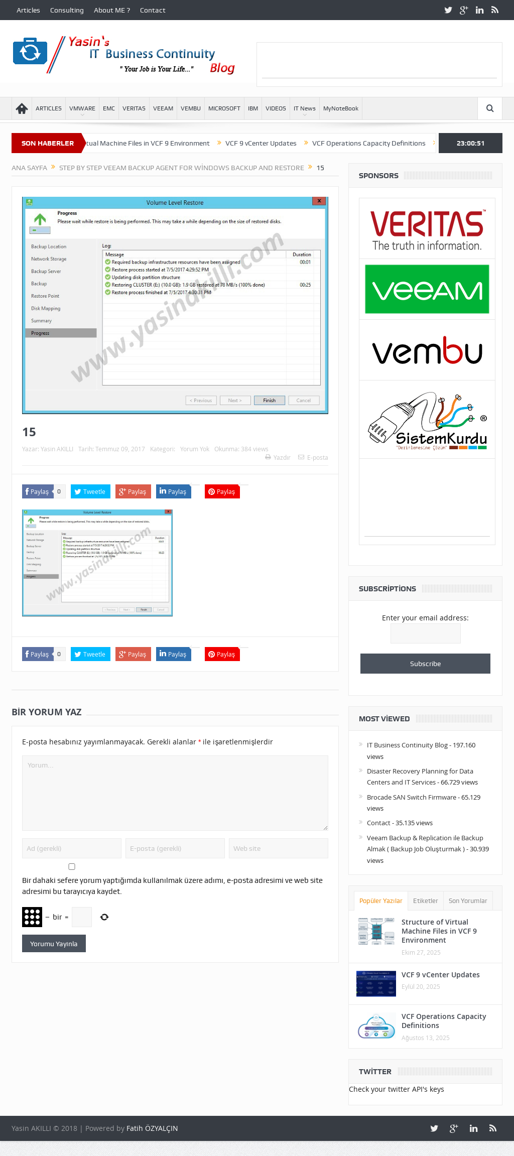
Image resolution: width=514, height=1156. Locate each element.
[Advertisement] (379, 63)
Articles (28, 10)
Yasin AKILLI (57, 449)
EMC (109, 108)
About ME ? (112, 10)
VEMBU (191, 108)
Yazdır (278, 457)
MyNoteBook (340, 108)
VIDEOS (276, 108)
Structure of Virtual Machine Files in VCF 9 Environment (136, 143)
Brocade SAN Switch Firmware (411, 797)
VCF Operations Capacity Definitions (381, 143)
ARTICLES (49, 108)
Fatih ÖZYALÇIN (152, 1128)
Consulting (67, 10)
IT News (305, 108)
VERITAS (134, 108)
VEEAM (163, 108)
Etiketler (425, 901)
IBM (253, 108)
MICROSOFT (224, 108)
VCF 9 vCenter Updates (273, 143)
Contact (153, 10)
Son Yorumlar (468, 901)
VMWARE (82, 108)
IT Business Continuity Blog (407, 744)
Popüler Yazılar (381, 901)
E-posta (313, 457)
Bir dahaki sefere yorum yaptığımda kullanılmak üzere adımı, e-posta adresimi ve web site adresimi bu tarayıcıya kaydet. (172, 886)
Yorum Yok (194, 449)
